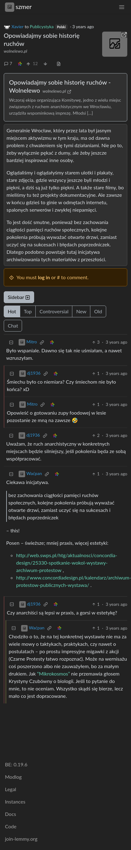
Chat (13, 325)
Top (28, 311)
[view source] (59, 63)
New (81, 311)
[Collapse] (11, 342)
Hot (12, 311)
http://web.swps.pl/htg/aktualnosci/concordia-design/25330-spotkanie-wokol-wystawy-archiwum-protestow (66, 562)
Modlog (13, 777)
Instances (15, 801)
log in (44, 277)
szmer (18, 7)
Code (10, 826)
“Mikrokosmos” (53, 673)
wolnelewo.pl (15, 51)
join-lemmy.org (21, 839)
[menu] (121, 6)
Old (98, 311)
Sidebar (19, 297)
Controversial (53, 311)
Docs (10, 814)
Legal (10, 789)
